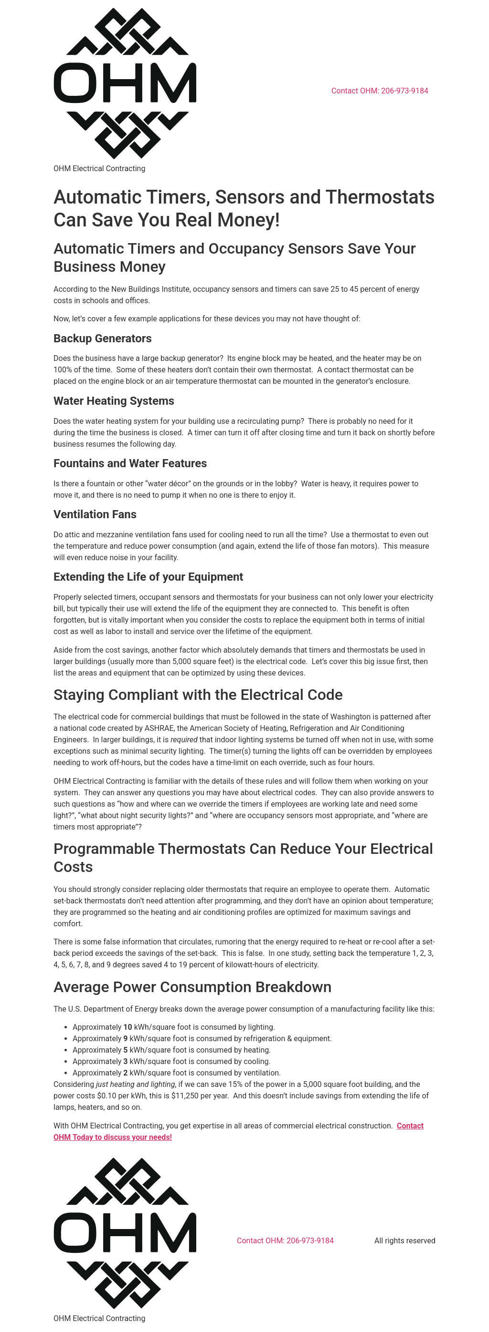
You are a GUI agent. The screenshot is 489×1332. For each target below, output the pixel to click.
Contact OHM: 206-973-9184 (379, 90)
